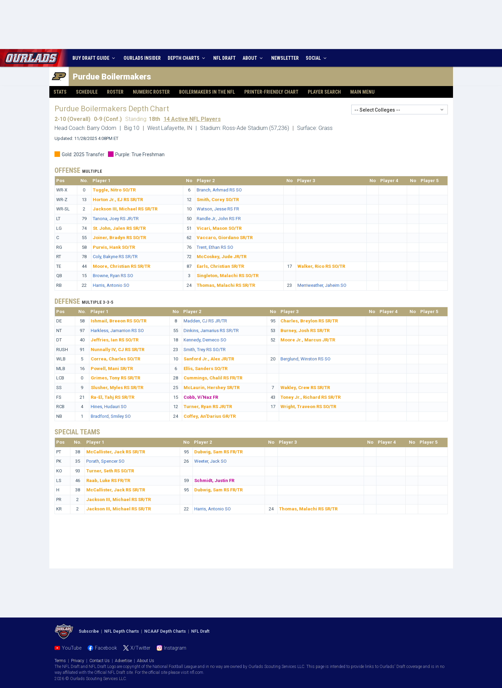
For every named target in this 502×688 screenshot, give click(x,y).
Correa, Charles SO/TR (115, 358)
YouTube (71, 648)
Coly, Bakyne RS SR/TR (115, 256)
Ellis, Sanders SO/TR (205, 368)
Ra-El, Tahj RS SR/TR (112, 397)
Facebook (106, 648)
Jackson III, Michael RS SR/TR (125, 208)
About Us (145, 660)
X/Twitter (140, 648)
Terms (60, 660)
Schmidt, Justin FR (214, 480)
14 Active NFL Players (192, 119)
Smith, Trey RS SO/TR (205, 349)
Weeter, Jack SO (210, 461)
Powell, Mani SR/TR (112, 368)
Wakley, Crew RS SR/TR (305, 387)
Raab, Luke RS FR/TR (108, 480)
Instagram (175, 648)
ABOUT (253, 58)
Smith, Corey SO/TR (218, 199)
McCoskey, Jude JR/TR (221, 256)
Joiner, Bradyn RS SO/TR (119, 237)
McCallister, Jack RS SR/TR (115, 451)
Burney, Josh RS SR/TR (304, 330)
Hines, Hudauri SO (109, 406)
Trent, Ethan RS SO (215, 247)
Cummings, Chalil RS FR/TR (213, 377)
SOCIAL (317, 58)
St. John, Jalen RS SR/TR (119, 228)
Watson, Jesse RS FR (218, 208)
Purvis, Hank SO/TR (114, 247)
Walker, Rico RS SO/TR (321, 266)
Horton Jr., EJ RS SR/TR (118, 199)
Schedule (87, 92)
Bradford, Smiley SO (111, 416)
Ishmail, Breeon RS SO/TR (118, 320)
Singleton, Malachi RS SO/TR (227, 275)
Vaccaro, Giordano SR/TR (225, 237)
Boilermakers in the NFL (207, 92)
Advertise (123, 660)
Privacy (77, 660)
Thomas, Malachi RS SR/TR (226, 285)
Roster (115, 92)
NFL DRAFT (224, 58)
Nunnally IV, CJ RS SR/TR (117, 349)
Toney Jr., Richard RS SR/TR (310, 397)
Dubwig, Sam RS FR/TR (218, 451)
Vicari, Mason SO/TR (219, 228)
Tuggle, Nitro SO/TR (114, 189)
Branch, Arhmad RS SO (219, 189)
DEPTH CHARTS (187, 58)
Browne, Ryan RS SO (113, 275)
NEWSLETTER (285, 58)
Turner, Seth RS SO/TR (110, 470)
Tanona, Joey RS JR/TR (116, 218)
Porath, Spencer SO (105, 461)
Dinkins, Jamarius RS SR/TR (211, 330)
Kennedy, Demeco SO (205, 339)
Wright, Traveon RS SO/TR (308, 406)
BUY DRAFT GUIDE (94, 58)
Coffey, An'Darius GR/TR (210, 416)
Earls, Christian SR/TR (220, 266)
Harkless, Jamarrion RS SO (117, 330)
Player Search (324, 92)
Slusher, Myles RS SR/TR (117, 387)
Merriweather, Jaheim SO (321, 285)
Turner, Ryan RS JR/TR (208, 406)
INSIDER (142, 58)
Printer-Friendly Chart (271, 92)
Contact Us (99, 660)
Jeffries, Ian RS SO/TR (114, 339)
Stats (60, 92)
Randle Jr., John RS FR (219, 218)
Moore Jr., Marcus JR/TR (307, 339)
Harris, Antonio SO (111, 285)
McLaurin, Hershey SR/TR (211, 387)
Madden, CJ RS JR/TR (205, 320)
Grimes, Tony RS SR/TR (115, 377)
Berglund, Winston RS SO (305, 358)
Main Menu (362, 92)
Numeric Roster (151, 92)
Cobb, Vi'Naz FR (201, 397)
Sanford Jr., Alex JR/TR (209, 358)
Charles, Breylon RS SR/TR (309, 320)
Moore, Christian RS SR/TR (121, 266)
